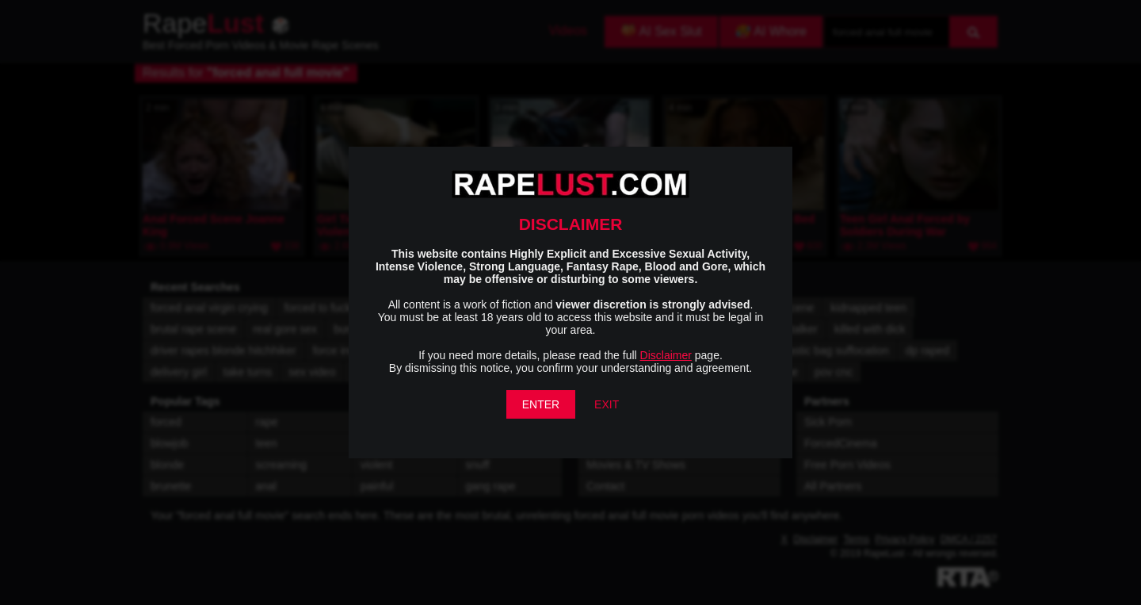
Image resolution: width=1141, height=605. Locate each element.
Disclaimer (666, 355)
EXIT (606, 404)
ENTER (540, 404)
